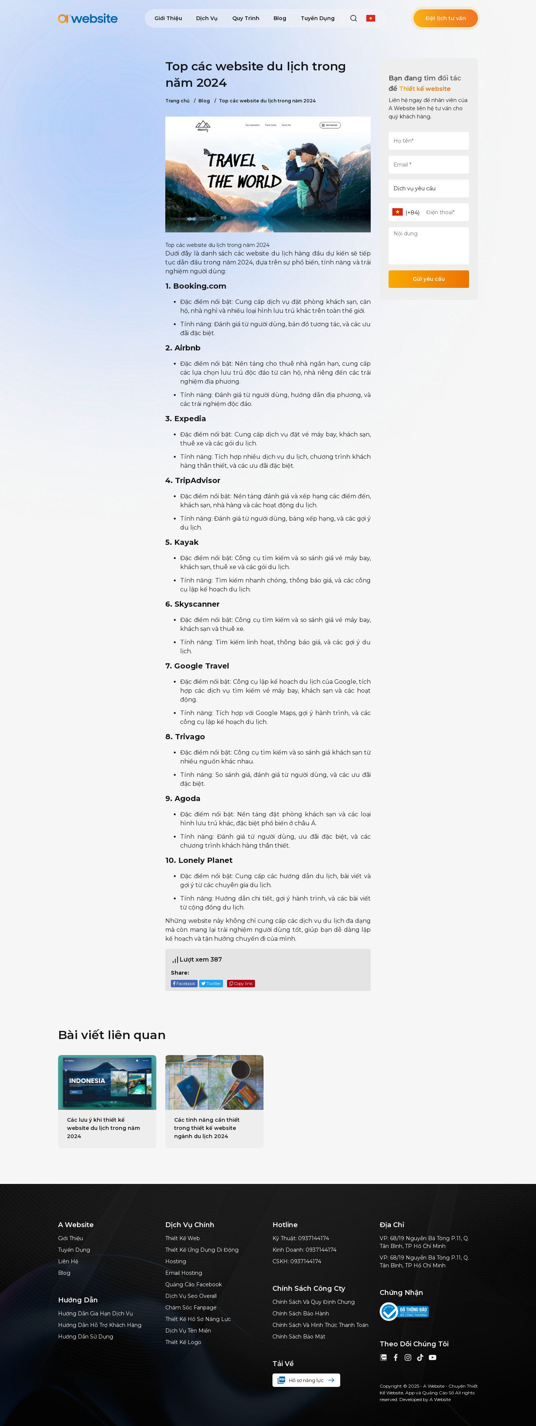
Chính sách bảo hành (300, 1313)
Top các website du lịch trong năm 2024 (265, 101)
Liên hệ (68, 1261)
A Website (440, 1399)
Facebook (184, 983)
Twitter (211, 983)
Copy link (241, 983)
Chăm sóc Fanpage (191, 1307)
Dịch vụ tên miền (188, 1330)
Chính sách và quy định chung (313, 1302)
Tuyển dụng (318, 18)
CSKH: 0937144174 (296, 1261)
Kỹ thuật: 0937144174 (300, 1238)
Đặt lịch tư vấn (445, 18)
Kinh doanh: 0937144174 (304, 1249)
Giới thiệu (168, 18)
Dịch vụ (207, 18)
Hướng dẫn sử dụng (85, 1336)
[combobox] (397, 212)
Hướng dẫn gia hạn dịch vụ (95, 1313)
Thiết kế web (182, 1238)
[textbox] (397, 212)
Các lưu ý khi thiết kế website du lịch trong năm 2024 (103, 1128)
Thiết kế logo (183, 1342)
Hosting (175, 1261)
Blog (280, 18)
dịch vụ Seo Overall (191, 1296)
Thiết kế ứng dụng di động (202, 1249)
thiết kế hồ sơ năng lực (198, 1319)
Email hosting (183, 1273)
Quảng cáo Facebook (193, 1284)
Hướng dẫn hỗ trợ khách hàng (99, 1325)
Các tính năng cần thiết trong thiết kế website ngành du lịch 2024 (207, 1128)
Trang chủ (177, 101)
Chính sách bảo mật (298, 1336)
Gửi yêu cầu (429, 279)
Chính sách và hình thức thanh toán (320, 1325)
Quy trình (245, 18)
